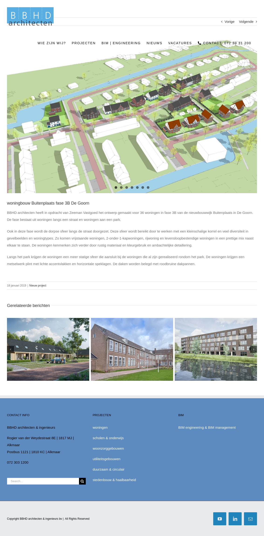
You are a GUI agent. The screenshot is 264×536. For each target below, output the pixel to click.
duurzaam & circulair (109, 469)
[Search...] (43, 481)
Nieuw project (37, 285)
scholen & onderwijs (108, 438)
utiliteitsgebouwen (106, 459)
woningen (100, 427)
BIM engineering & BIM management (207, 427)
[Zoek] (82, 481)
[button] (10, 349)
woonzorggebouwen (108, 448)
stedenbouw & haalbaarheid (114, 480)
